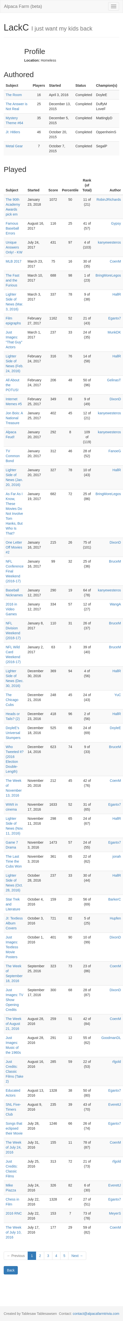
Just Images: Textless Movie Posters (12, 947)
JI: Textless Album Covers (14, 923)
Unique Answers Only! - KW (14, 247)
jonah (116, 856)
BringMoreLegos (108, 275)
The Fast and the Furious (12, 280)
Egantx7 (114, 318)
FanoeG (114, 451)
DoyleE (115, 728)
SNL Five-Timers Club (13, 1109)
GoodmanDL (111, 1038)
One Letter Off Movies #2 (14, 547)
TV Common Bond (13, 456)
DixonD (115, 399)
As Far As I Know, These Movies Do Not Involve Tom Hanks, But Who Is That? (14, 513)
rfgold (116, 1062)
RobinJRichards (109, 199)
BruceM (115, 561)
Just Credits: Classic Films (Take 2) (14, 1071)
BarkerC (114, 899)
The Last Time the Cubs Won (14, 861)
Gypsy (116, 223)
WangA (115, 604)
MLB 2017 (13, 261)
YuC (117, 695)
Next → (77, 1256)
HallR (116, 294)
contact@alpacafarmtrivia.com (96, 1314)
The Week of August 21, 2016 (13, 1024)
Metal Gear (14, 146)
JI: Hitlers (13, 132)
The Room (14, 95)
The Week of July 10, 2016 (13, 1232)
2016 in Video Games (11, 609)
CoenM (115, 261)
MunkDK (114, 332)
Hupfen (115, 918)
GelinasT (114, 380)
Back (11, 1270)
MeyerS (115, 1213)
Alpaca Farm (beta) (23, 6)
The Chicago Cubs (12, 700)
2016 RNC (14, 1213)
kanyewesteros (109, 242)
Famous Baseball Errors (12, 228)
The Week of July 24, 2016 (13, 1147)
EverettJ (114, 1104)
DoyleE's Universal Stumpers (13, 733)
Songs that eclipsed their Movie (14, 1128)
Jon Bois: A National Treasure (14, 418)
